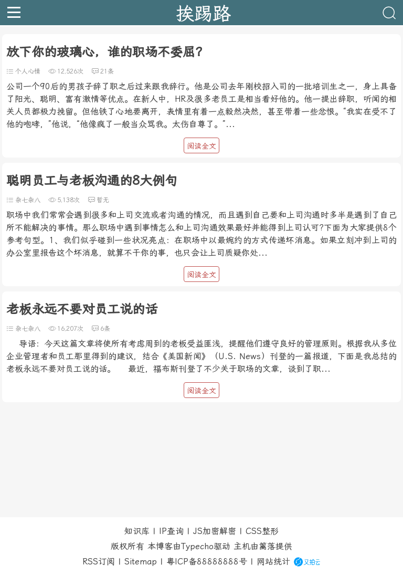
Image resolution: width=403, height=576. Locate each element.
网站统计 (273, 562)
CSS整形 (262, 531)
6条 (105, 328)
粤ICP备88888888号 (206, 562)
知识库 (137, 531)
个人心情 (27, 71)
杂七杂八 (27, 200)
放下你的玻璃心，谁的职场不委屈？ (107, 52)
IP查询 (171, 531)
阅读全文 (201, 146)
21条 (107, 71)
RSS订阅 (98, 562)
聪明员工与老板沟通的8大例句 (91, 180)
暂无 (103, 200)
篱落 (267, 546)
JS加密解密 (214, 531)
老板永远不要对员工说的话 (81, 309)
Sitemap (140, 562)
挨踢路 (203, 12)
